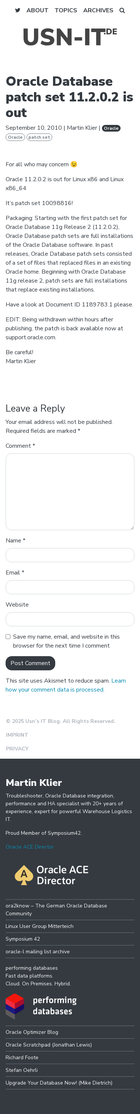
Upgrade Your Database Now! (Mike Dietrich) (59, 1082)
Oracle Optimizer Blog (32, 1032)
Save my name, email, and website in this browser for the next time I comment (66, 641)
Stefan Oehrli (22, 1070)
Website (17, 605)
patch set (39, 137)
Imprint (17, 735)
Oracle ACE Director (30, 846)
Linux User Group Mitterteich (40, 926)
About (38, 10)
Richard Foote (22, 1057)
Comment (20, 446)
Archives (98, 10)
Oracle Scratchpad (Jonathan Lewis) (49, 1044)
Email (15, 573)
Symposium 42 (23, 939)
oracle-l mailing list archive (38, 951)
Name (15, 540)
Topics (66, 10)
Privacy (17, 748)
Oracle (111, 128)
